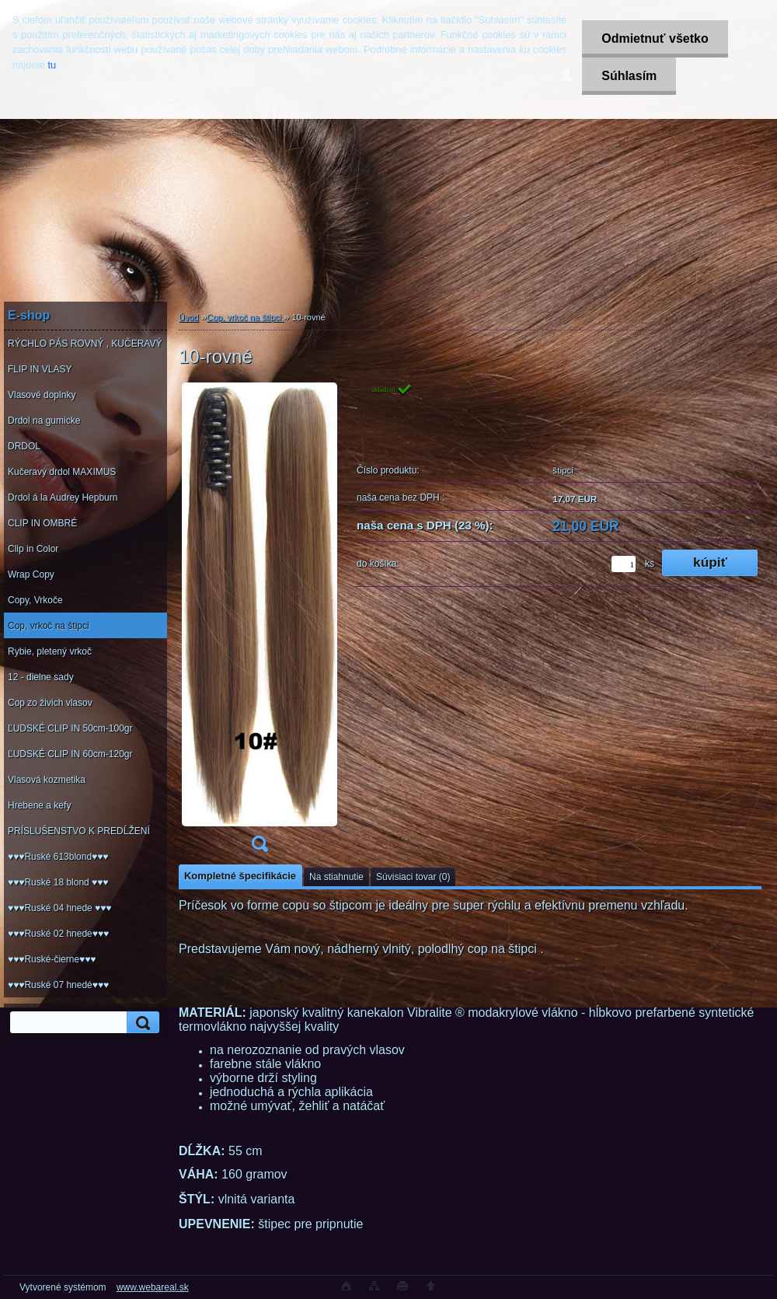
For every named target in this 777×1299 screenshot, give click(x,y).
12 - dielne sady (41, 677)
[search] (140, 1022)
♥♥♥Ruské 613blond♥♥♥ (58, 856)
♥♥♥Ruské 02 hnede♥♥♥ (58, 933)
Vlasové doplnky (41, 394)
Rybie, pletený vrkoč (50, 651)
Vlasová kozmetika (46, 779)
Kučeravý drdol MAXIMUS (62, 471)
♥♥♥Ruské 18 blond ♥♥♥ (58, 882)
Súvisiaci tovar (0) (413, 876)
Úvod (189, 317)
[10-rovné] (259, 622)
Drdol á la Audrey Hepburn (62, 497)
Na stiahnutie (336, 876)
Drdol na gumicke (44, 420)
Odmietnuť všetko (654, 38)
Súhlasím (629, 75)
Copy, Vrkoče (35, 600)
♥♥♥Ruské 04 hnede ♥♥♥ (59, 908)
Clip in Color (33, 548)
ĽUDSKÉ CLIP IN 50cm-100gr (70, 728)
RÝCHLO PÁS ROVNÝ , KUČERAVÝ (85, 343)
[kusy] (623, 564)
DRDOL (24, 446)
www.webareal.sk (153, 1287)
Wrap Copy (31, 574)
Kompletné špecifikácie (240, 876)
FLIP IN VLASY (39, 369)
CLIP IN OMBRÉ (42, 523)
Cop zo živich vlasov (50, 702)
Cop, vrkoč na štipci (48, 625)
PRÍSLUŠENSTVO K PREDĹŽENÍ (79, 831)
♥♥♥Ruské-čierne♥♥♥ (52, 959)
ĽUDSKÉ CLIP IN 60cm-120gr (70, 754)
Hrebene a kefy (39, 805)
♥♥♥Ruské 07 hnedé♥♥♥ (58, 984)
